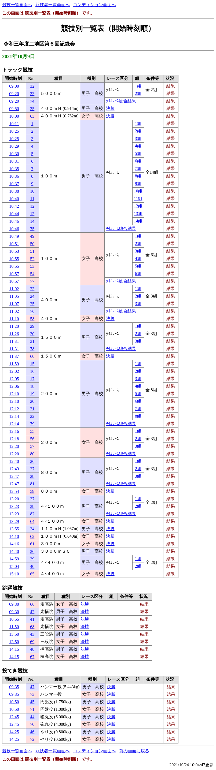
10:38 (14, 191)
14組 (138, 221)
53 (32, 266)
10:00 (14, 116)
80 (32, 454)
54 (32, 273)
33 (32, 93)
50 (32, 243)
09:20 (14, 93)
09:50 (14, 108)
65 (32, 574)
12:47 (14, 476)
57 (32, 446)
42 (32, 611)
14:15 (14, 649)
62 (32, 536)
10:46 (14, 221)
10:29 (14, 146)
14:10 (14, 536)
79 (32, 424)
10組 (138, 191)
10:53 (14, 251)
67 (32, 656)
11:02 (14, 289)
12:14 (14, 416)
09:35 (14, 687)
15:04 (14, 566)
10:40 (14, 198)
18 (32, 386)
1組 (138, 86)
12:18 (14, 439)
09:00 (14, 86)
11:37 (14, 356)
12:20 (14, 446)
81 (32, 484)
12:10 (14, 394)
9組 (138, 183)
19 (32, 394)
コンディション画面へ (94, 4)
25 (32, 304)
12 (32, 206)
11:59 (14, 364)
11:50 (14, 626)
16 (32, 371)
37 (32, 499)
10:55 (14, 258)
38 (32, 506)
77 (32, 281)
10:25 (14, 131)
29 (32, 326)
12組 (138, 206)
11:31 (14, 341)
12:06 (14, 386)
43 (32, 634)
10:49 (14, 236)
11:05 (14, 296)
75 (32, 228)
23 (32, 289)
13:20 (14, 499)
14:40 (14, 551)
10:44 (14, 213)
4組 (138, 146)
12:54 (14, 491)
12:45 (14, 717)
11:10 (14, 319)
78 (32, 349)
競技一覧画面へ (17, 4)
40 (32, 566)
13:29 (14, 521)
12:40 (14, 461)
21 (32, 409)
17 (32, 379)
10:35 (14, 168)
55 (32, 431)
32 (32, 86)
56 (32, 439)
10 (32, 191)
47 (32, 687)
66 (32, 604)
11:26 (14, 334)
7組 (138, 168)
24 (32, 296)
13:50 (14, 634)
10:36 (14, 176)
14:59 (14, 559)
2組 (138, 93)
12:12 (14, 409)
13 (32, 213)
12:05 (14, 379)
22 (32, 416)
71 (32, 709)
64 (32, 521)
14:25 (14, 732)
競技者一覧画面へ (52, 4)
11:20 (14, 326)
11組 (138, 198)
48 (32, 649)
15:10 (14, 574)
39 (32, 559)
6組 (138, 161)
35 (32, 108)
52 (32, 258)
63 (32, 116)
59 (32, 491)
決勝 (110, 108)
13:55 (14, 529)
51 (32, 251)
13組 (138, 213)
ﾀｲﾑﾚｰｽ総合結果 (121, 101)
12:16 (14, 431)
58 (32, 319)
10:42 (14, 206)
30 (32, 334)
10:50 (14, 702)
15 (32, 364)
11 (32, 198)
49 (32, 236)
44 (32, 717)
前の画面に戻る (134, 751)
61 (32, 544)
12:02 (14, 371)
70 (32, 724)
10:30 (14, 153)
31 (32, 341)
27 (32, 469)
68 (32, 626)
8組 (138, 176)
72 (32, 739)
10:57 (14, 273)
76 (32, 311)
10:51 (14, 243)
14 (32, 221)
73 (32, 694)
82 (32, 514)
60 (32, 356)
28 (32, 476)
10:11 (14, 123)
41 (32, 619)
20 (32, 401)
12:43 (14, 469)
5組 (138, 153)
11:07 (14, 304)
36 (32, 551)
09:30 (14, 604)
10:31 (14, 161)
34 (32, 529)
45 (32, 702)
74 (32, 101)
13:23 (14, 506)
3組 (138, 138)
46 (32, 732)
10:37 (14, 183)
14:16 (14, 544)
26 (32, 461)
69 (32, 641)
